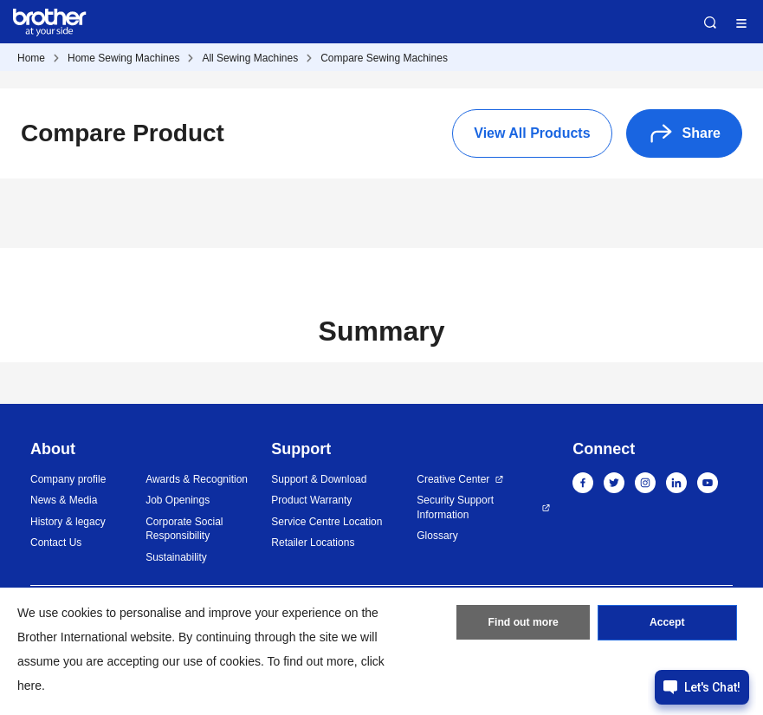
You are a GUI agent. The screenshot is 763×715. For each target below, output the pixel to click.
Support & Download (318, 479)
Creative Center (453, 479)
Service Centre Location (326, 522)
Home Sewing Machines (123, 58)
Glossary (437, 536)
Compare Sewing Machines (384, 58)
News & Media (63, 500)
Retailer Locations (312, 542)
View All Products (532, 133)
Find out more (523, 624)
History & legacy (68, 522)
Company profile (68, 479)
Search (710, 22)
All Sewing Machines (250, 58)
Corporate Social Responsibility (184, 529)
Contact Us (55, 542)
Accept (667, 624)
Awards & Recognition (196, 479)
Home (31, 58)
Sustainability (176, 557)
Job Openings (177, 500)
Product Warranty (311, 500)
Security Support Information (455, 507)
